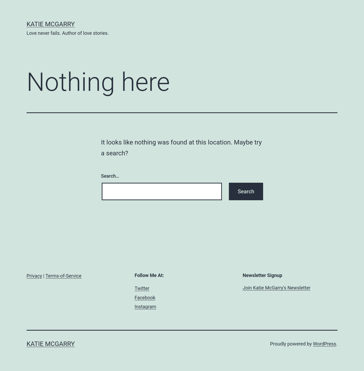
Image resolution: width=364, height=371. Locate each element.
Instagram (145, 306)
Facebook (145, 297)
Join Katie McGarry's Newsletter (276, 288)
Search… (110, 176)
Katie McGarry (51, 24)
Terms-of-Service (63, 276)
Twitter (142, 288)
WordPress (324, 344)
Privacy (34, 276)
